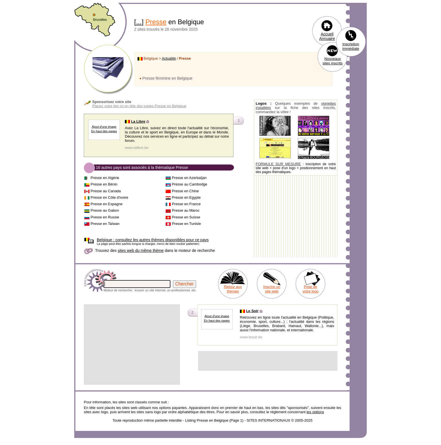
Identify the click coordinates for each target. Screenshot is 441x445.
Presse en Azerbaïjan (189, 178)
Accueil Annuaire (327, 36)
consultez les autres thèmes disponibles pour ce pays (153, 240)
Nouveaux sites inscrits (333, 61)
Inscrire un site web (271, 289)
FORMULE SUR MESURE (278, 164)
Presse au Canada (106, 191)
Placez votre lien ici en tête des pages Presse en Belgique (139, 106)
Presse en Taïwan (105, 224)
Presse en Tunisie (186, 224)
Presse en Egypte (186, 197)
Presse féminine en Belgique (167, 78)
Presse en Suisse (186, 217)
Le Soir (252, 311)
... (139, 22)
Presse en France (186, 204)
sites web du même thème (140, 250)
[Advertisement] (132, 344)
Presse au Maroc (185, 210)
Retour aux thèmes (233, 289)
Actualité (169, 58)
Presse (155, 22)
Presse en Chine (185, 191)
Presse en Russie (105, 217)
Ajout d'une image (104, 126)
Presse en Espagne (106, 204)
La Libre (138, 121)
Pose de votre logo (310, 289)
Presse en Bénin (104, 184)
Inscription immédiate (350, 46)
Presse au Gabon (105, 210)
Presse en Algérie (105, 178)
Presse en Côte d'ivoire (109, 197)
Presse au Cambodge (189, 184)
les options (315, 412)
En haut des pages (104, 131)
